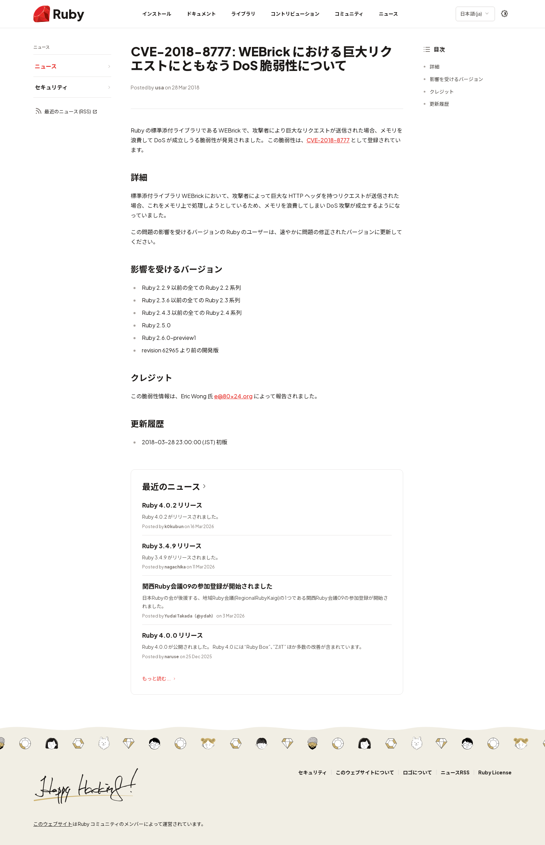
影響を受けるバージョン (456, 79)
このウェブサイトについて (365, 772)
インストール (156, 13)
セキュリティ (312, 772)
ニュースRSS (455, 772)
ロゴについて (417, 772)
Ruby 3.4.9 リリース (172, 546)
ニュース (388, 13)
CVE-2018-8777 (328, 140)
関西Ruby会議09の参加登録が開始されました (207, 586)
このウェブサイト (52, 824)
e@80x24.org (233, 396)
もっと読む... (159, 679)
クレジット (442, 91)
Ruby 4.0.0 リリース (172, 635)
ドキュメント (201, 13)
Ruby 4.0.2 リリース (172, 505)
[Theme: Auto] (505, 14)
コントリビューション (295, 13)
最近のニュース (175, 486)
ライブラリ (243, 13)
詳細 (434, 66)
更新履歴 (439, 104)
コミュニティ (349, 13)
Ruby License (495, 772)
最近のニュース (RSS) (66, 111)
